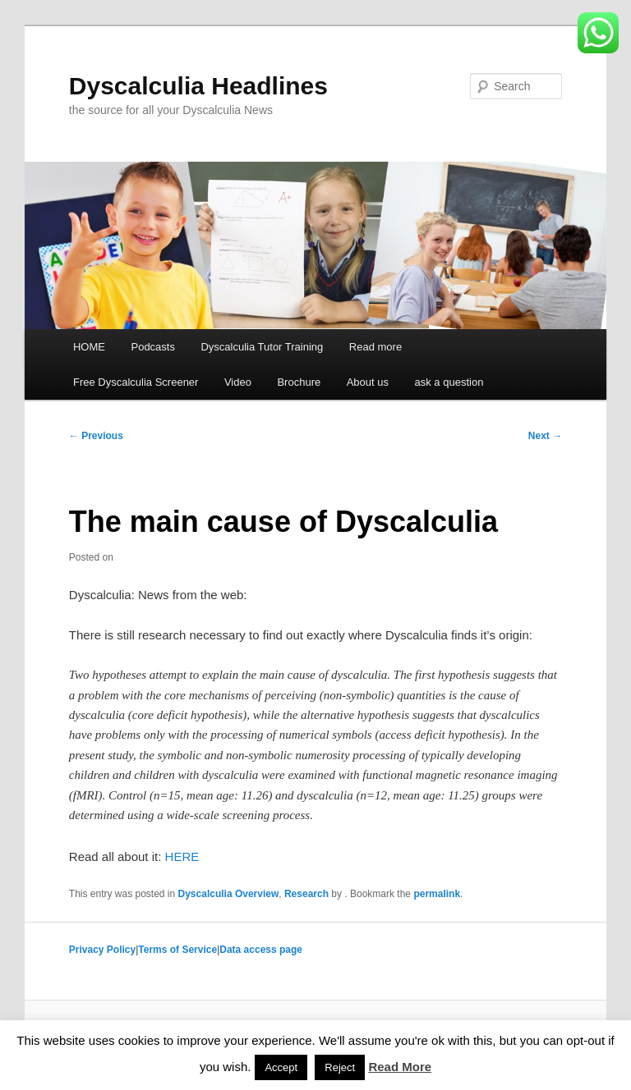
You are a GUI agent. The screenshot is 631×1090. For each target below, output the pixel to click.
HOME (89, 347)
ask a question (449, 382)
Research (306, 894)
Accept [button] (281, 1067)
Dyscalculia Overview (228, 894)
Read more (375, 347)
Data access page (260, 949)
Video (237, 382)
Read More (399, 1067)
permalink (436, 894)
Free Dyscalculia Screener (135, 382)
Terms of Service (177, 949)
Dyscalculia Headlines (198, 85)
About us (368, 382)
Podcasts (152, 347)
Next (545, 436)
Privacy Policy (102, 949)
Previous (96, 436)
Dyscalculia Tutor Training (261, 347)
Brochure (298, 382)
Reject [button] (340, 1067)
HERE (182, 856)
